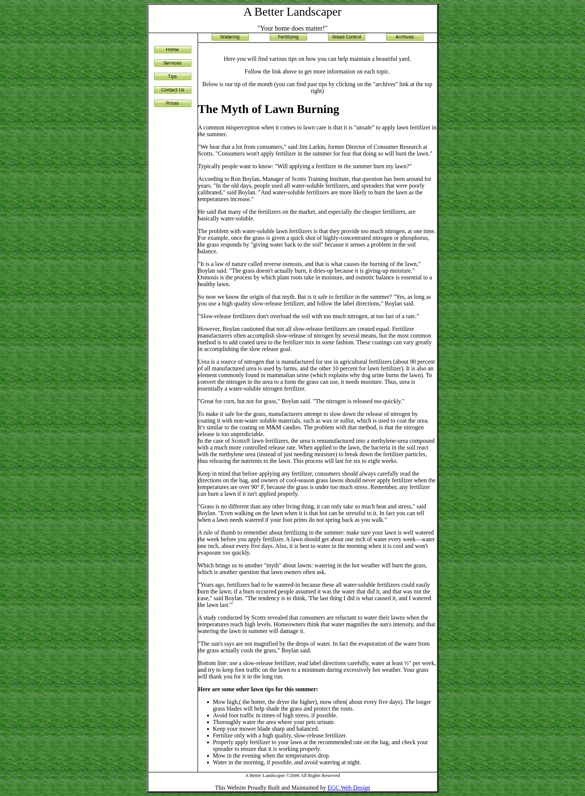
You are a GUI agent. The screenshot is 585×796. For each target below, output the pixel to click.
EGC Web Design (349, 787)
